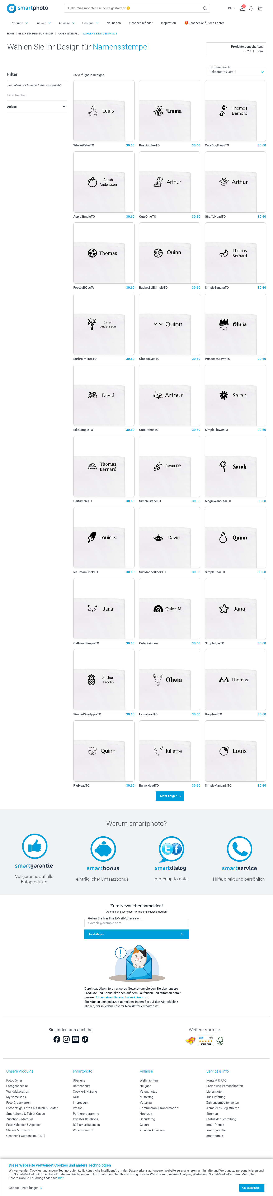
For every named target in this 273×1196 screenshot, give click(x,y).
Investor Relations (85, 1119)
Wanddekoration (17, 1091)
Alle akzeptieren (251, 1187)
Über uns (79, 1080)
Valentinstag (148, 1091)
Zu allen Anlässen (152, 1130)
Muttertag (146, 1097)
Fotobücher (14, 1080)
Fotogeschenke (17, 1086)
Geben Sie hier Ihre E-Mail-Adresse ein (114, 918)
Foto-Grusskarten (18, 1102)
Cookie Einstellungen (26, 1188)
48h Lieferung (215, 1097)
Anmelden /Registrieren (222, 1108)
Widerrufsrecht (83, 1130)
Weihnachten (149, 1080)
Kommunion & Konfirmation (159, 1108)
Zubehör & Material (19, 1119)
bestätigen (96, 934)
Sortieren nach (220, 67)
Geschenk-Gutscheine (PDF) (25, 1136)
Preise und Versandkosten (224, 1086)
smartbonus (214, 1136)
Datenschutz (81, 1086)
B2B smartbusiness (86, 1124)
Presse (78, 1108)
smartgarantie (216, 1130)
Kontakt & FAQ (216, 1080)
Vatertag (146, 1102)
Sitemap (212, 1113)
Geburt (144, 1124)
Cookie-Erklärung (85, 1091)
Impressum (81, 1102)
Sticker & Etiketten (19, 1130)
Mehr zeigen (168, 796)
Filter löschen (16, 95)
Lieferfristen (214, 1091)
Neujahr (145, 1086)
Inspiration (168, 23)
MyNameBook (16, 1097)
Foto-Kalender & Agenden (23, 1124)
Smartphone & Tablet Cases (25, 1113)
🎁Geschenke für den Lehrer (204, 23)
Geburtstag (147, 1119)
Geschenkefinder (140, 23)
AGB (76, 1097)
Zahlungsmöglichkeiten (222, 1102)
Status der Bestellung (221, 1119)
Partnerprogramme (86, 1113)
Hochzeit (146, 1113)
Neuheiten (114, 23)
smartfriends (215, 1124)
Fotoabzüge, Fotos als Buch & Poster (32, 1108)
